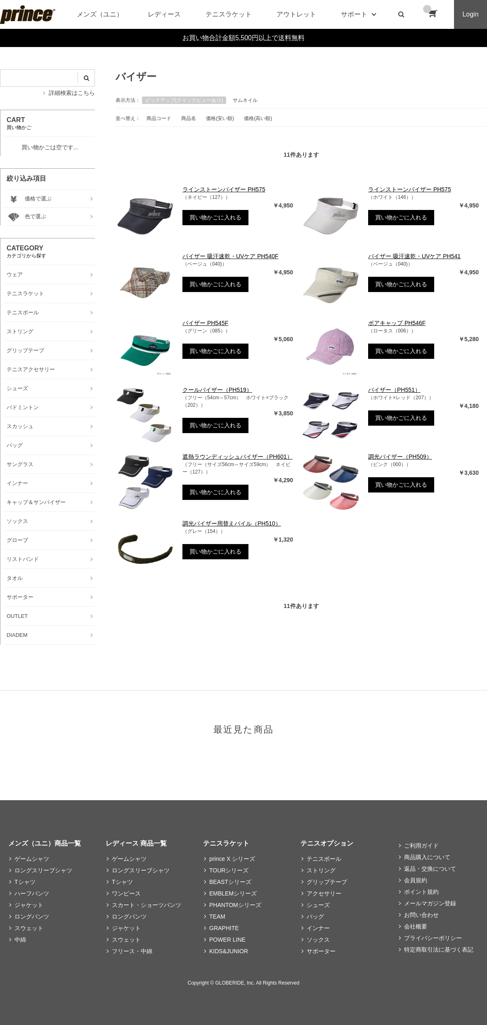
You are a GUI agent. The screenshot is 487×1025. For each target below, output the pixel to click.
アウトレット (296, 14)
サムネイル (245, 100)
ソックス (318, 939)
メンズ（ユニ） (100, 14)
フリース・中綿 (132, 951)
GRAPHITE (224, 928)
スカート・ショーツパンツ (146, 905)
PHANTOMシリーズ (235, 905)
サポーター (321, 951)
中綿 (20, 939)
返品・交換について (430, 868)
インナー (318, 928)
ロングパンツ (31, 916)
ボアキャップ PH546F (397, 323)
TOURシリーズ (228, 870)
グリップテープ (327, 882)
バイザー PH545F (205, 323)
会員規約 (415, 880)
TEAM (217, 916)
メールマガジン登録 (430, 903)
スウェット (28, 928)
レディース (164, 14)
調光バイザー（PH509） (400, 456)
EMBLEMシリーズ (233, 893)
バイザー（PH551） (394, 389)
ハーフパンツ (31, 893)
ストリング (321, 870)
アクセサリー (324, 893)
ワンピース (126, 893)
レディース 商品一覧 (136, 843)
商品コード (159, 118)
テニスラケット (229, 14)
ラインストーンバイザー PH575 (223, 189)
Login (470, 14)
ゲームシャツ (31, 858)
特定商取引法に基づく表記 (438, 949)
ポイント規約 (421, 891)
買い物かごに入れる (215, 217)
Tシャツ (24, 882)
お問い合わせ (421, 915)
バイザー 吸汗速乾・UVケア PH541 (414, 256)
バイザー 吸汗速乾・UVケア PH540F (230, 256)
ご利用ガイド (421, 845)
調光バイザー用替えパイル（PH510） (231, 523)
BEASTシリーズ (230, 882)
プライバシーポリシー (433, 938)
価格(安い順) (220, 118)
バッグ (315, 916)
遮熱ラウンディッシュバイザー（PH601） (237, 456)
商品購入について (427, 857)
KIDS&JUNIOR (228, 951)
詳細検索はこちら (72, 93)
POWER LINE (227, 939)
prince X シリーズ (232, 858)
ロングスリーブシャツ (43, 870)
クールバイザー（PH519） (217, 389)
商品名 (188, 118)
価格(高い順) (258, 118)
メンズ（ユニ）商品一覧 (44, 843)
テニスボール (324, 858)
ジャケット (28, 905)
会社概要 (415, 926)
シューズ (318, 905)
